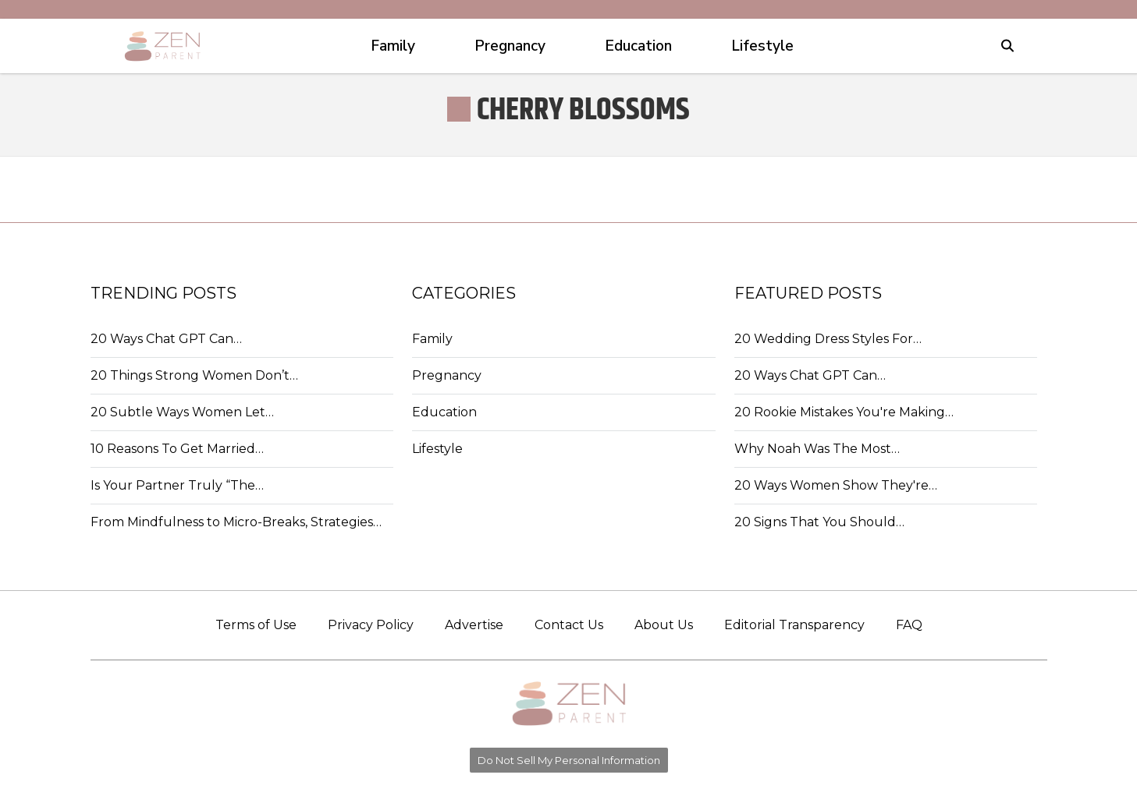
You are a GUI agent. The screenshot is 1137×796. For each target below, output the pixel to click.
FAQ (909, 624)
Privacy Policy (371, 624)
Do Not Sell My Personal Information (569, 760)
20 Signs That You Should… (819, 522)
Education (444, 412)
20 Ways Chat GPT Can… (166, 338)
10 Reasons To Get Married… (177, 448)
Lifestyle (437, 448)
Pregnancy (446, 375)
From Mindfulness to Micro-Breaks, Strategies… (236, 522)
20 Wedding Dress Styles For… (828, 338)
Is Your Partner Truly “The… (177, 485)
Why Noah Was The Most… (817, 448)
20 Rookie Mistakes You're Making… (844, 412)
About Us (663, 624)
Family (432, 338)
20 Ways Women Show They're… (835, 485)
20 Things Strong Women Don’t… (194, 375)
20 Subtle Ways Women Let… (182, 412)
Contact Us (569, 624)
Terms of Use (256, 624)
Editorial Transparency (794, 624)
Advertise (474, 624)
